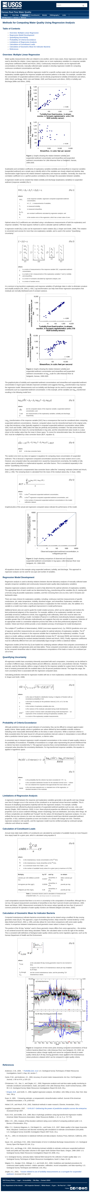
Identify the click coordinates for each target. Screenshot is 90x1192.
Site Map (36, 1180)
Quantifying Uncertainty (19, 37)
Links (64, 15)
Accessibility (27, 1180)
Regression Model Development (22, 35)
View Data (15, 15)
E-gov (54, 1185)
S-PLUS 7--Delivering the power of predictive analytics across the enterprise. (57, 1108)
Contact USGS (45, 1180)
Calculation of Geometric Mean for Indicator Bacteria (30, 47)
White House (46, 1185)
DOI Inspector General (32, 1185)
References (14, 49)
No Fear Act (62, 1185)
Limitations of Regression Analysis (23, 42)
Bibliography (54, 15)
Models (44, 15)
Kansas (16, 17)
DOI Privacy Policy (9, 1180)
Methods (25, 15)
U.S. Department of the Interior (13, 1185)
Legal (19, 1180)
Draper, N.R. (11, 1092)
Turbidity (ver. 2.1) (31, 1071)
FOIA (69, 1185)
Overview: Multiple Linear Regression (24, 33)
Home (6, 15)
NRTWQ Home (6, 17)
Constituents (35, 15)
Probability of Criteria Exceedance (23, 40)
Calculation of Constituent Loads (22, 44)
